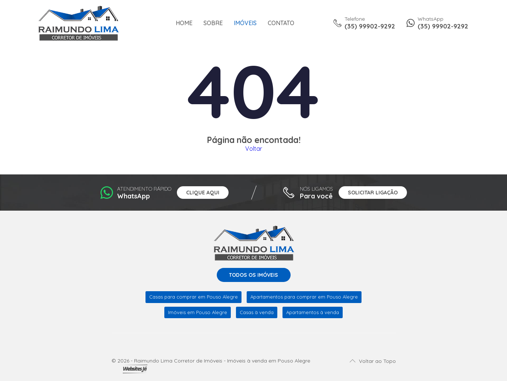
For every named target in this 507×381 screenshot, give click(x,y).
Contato (281, 23)
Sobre (213, 23)
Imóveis (245, 23)
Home (184, 23)
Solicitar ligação (373, 192)
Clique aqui (202, 192)
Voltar (253, 148)
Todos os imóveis (253, 275)
